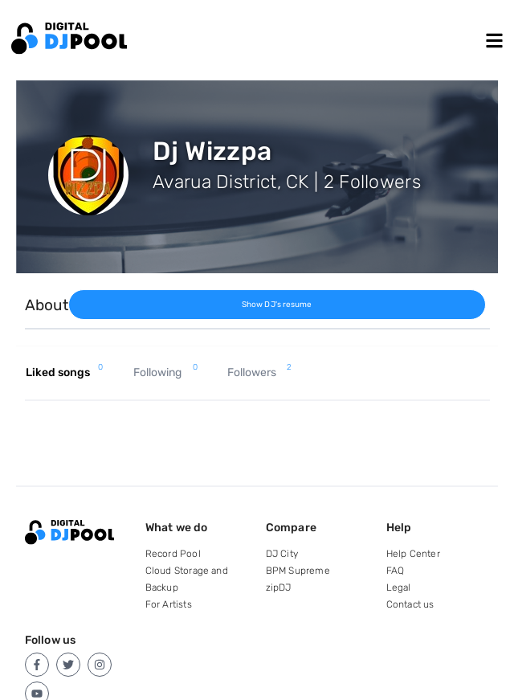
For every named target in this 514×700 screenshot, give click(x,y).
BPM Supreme (298, 570)
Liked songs (65, 372)
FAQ (395, 570)
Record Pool (173, 553)
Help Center (413, 553)
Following (165, 372)
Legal (398, 587)
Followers (259, 372)
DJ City (282, 553)
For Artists (168, 604)
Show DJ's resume (277, 304)
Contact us (410, 604)
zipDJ (279, 587)
